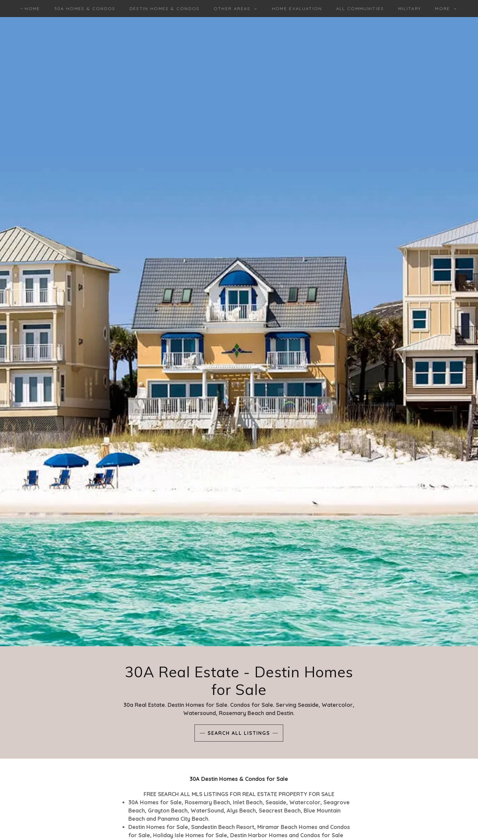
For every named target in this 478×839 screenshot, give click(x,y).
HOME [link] (32, 8)
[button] (233, 8)
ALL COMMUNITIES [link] (360, 8)
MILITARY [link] (409, 8)
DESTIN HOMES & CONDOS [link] (165, 8)
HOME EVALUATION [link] (297, 8)
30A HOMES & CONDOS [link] (85, 8)
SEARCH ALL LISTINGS (239, 733)
